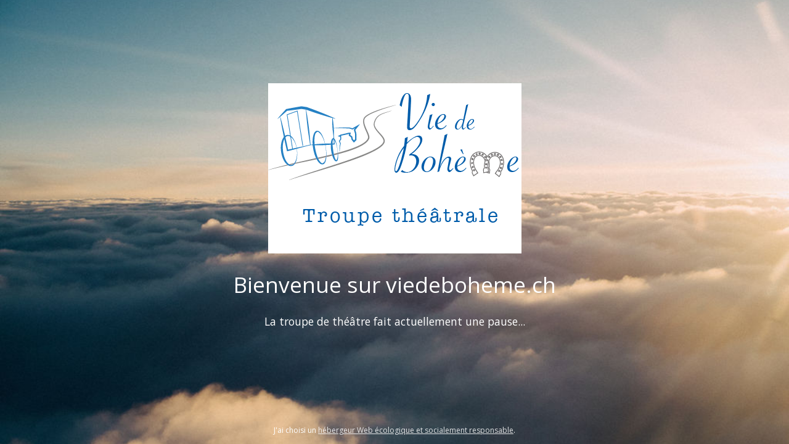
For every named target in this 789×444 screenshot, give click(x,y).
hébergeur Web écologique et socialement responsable (415, 430)
